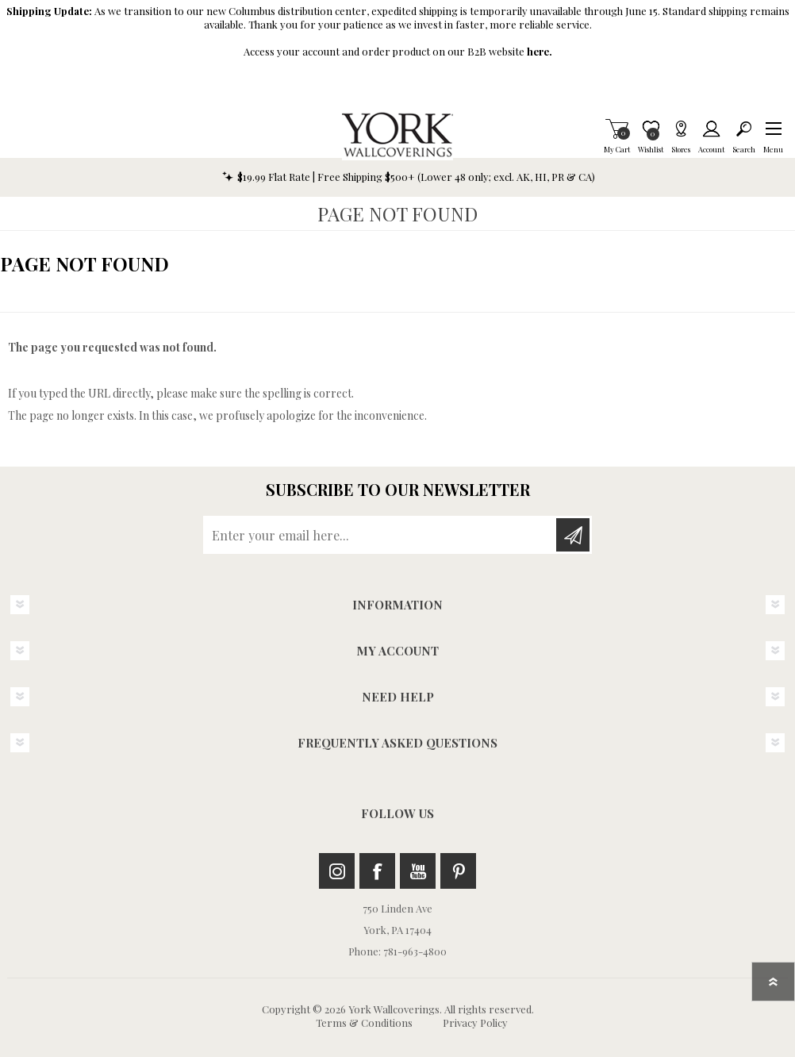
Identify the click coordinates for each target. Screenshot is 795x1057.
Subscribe (573, 535)
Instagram (337, 871)
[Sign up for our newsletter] (380, 535)
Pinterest (458, 871)
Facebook (377, 871)
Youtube (418, 871)
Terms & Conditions (364, 1022)
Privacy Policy (475, 1022)
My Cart (617, 128)
